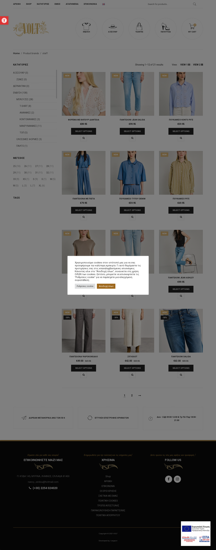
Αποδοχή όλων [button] (106, 286)
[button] (4, 20)
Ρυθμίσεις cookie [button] (85, 286)
